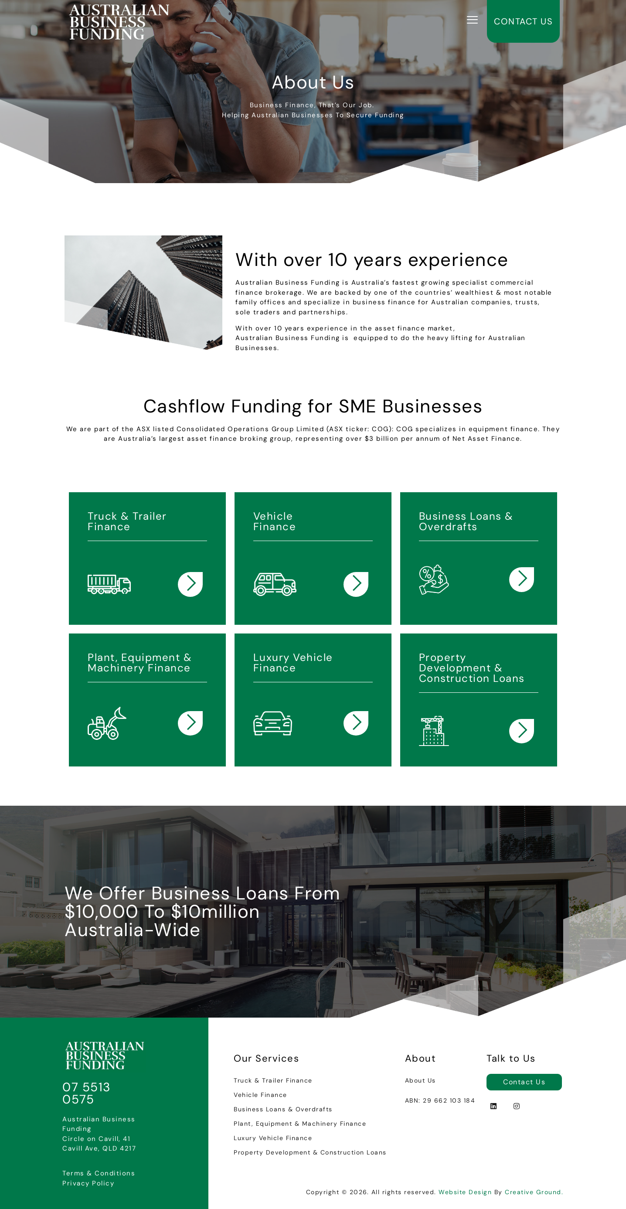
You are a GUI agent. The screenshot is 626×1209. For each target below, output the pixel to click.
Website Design (465, 1192)
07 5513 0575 (86, 1093)
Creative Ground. (534, 1192)
